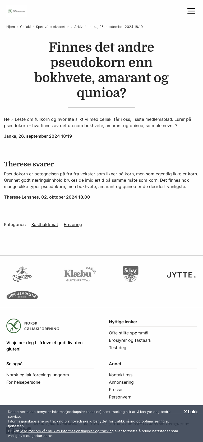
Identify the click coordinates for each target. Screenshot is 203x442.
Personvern (120, 397)
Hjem (10, 27)
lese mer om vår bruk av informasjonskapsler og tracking (67, 431)
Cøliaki (25, 27)
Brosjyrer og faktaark (130, 340)
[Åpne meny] (191, 11)
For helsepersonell (24, 382)
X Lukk (191, 411)
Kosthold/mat (44, 224)
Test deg (117, 347)
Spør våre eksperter (52, 27)
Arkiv (78, 27)
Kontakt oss (120, 374)
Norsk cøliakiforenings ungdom (37, 374)
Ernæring (73, 224)
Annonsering (121, 382)
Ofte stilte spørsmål (128, 332)
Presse (115, 389)
